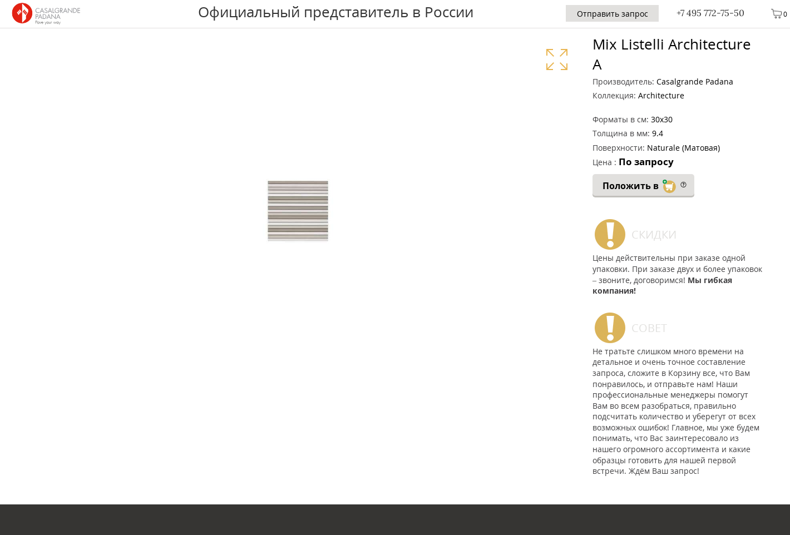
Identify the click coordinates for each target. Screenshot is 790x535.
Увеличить (556, 59)
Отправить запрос (612, 13)
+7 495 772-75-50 (710, 12)
